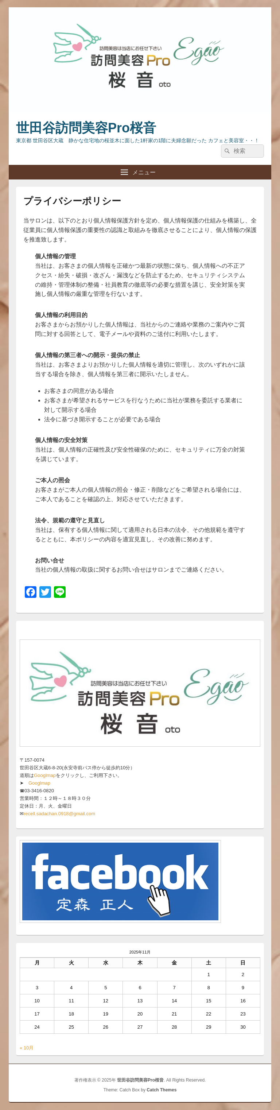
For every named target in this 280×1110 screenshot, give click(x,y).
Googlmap (45, 775)
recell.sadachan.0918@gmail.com (59, 813)
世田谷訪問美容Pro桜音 (86, 127)
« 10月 (27, 1048)
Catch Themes (161, 1089)
